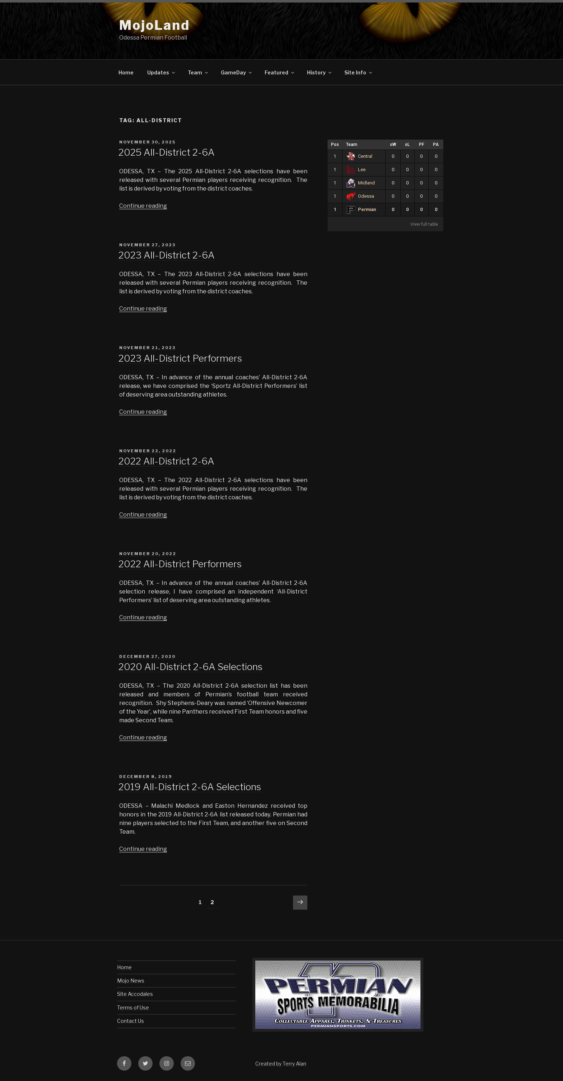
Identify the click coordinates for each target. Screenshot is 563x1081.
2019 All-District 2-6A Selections (189, 786)
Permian (361, 209)
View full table (424, 224)
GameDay (237, 72)
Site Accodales (135, 994)
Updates (161, 72)
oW (393, 144)
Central (359, 156)
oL (407, 144)
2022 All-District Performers (180, 563)
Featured (280, 72)
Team (198, 72)
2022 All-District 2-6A (166, 461)
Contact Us (130, 1021)
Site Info (358, 72)
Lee (356, 169)
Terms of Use (133, 1007)
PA (436, 144)
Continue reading (143, 205)
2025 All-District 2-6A (166, 152)
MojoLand (154, 25)
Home (126, 72)
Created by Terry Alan (280, 1064)
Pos (335, 144)
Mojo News (130, 980)
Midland (360, 182)
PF (421, 144)
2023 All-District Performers (180, 358)
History (319, 72)
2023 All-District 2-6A (166, 255)
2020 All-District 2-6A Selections (190, 666)
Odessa (360, 196)
